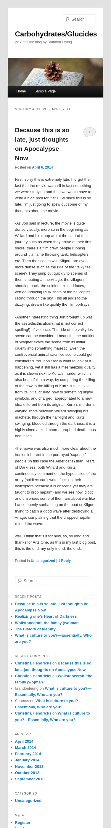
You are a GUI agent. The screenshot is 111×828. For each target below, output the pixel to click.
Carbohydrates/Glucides (56, 34)
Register (22, 822)
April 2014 (24, 741)
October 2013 (27, 773)
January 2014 (27, 760)
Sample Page (45, 91)
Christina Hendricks (33, 663)
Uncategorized (43, 561)
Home (21, 91)
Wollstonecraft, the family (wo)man (47, 623)
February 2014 (28, 754)
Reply (64, 561)
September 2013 (30, 779)
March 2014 (25, 747)
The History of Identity (35, 629)
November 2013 (29, 766)
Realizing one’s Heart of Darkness (46, 616)
